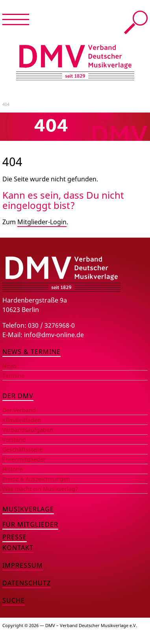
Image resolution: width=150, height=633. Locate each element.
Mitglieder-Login (42, 222)
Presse (14, 537)
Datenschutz (26, 583)
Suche (136, 22)
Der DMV (17, 395)
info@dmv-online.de (54, 334)
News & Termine (31, 351)
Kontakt (17, 547)
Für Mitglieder (30, 524)
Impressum (22, 565)
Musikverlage (28, 509)
